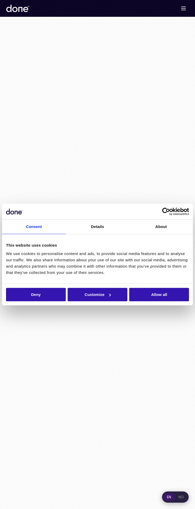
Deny (36, 294)
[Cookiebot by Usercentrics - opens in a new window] (166, 211)
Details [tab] (97, 226)
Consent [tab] (34, 226)
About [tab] (161, 226)
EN (169, 497)
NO (181, 497)
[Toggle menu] (183, 8)
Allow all (159, 294)
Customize (98, 294)
